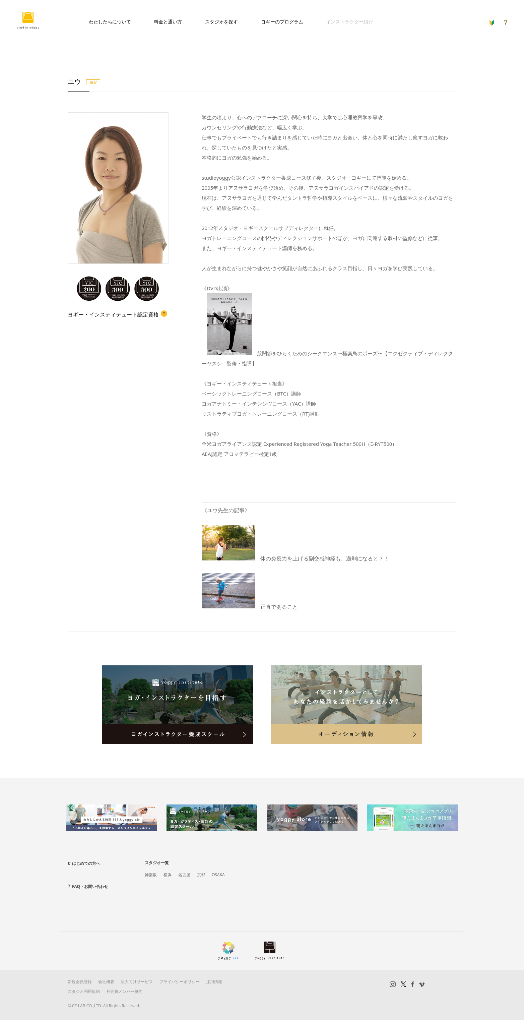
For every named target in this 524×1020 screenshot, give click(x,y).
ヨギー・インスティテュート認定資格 (113, 314)
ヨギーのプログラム (282, 21)
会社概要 (106, 981)
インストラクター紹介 (349, 21)
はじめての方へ (86, 863)
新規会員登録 (80, 981)
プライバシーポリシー (179, 981)
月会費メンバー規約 (124, 991)
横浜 (167, 875)
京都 (201, 875)
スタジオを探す (221, 21)
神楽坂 (151, 875)
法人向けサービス (137, 981)
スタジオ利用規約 (84, 991)
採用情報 (214, 981)
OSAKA (218, 875)
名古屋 (184, 875)
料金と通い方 (168, 21)
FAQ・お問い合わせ (90, 886)
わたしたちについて (110, 21)
